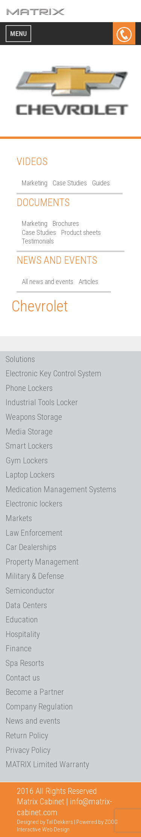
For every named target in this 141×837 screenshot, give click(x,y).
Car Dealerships (31, 547)
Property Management (42, 562)
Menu (18, 34)
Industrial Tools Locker (42, 402)
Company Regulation (39, 706)
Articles (88, 282)
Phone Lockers (29, 388)
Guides (101, 183)
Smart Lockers (29, 446)
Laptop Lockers (30, 474)
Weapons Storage (34, 417)
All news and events (47, 282)
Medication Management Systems (61, 489)
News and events (33, 721)
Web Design (56, 829)
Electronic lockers (34, 503)
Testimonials (38, 241)
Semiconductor (30, 590)
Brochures (66, 223)
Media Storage (29, 431)
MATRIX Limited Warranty (47, 764)
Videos (32, 162)
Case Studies (70, 183)
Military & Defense (35, 576)
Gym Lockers (27, 460)
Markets (19, 518)
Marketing (34, 183)
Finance (19, 648)
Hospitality (23, 634)
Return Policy (27, 735)
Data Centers (26, 605)
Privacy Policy (28, 750)
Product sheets (81, 232)
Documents (43, 203)
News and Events (57, 260)
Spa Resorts (25, 663)
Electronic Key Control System (54, 373)
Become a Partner (35, 692)
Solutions (20, 359)
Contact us (23, 677)
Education (22, 619)
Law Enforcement (34, 533)
